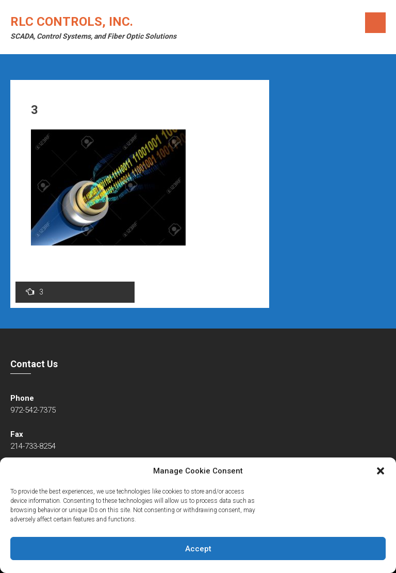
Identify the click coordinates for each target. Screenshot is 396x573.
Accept (198, 548)
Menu (375, 22)
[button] (380, 471)
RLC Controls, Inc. (71, 21)
